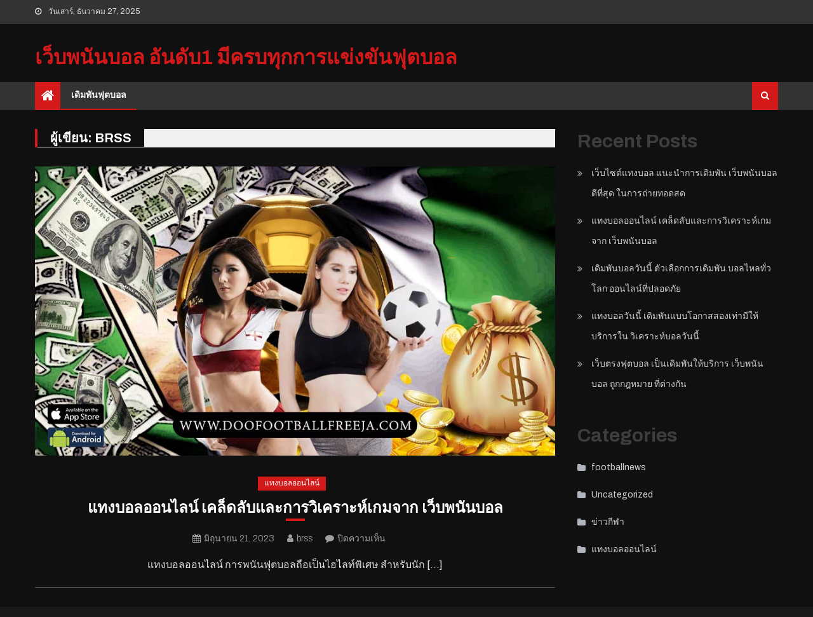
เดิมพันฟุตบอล (98, 95)
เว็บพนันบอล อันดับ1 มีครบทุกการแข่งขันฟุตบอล (246, 57)
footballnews (618, 467)
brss (304, 538)
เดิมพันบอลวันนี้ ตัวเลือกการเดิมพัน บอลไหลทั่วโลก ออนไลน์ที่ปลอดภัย (681, 279)
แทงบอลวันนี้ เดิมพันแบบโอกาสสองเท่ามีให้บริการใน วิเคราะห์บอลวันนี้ (674, 326)
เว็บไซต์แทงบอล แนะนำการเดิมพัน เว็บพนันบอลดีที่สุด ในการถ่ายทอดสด (684, 183)
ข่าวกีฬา (607, 522)
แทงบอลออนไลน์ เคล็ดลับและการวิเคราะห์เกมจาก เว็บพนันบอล (295, 507)
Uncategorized (622, 494)
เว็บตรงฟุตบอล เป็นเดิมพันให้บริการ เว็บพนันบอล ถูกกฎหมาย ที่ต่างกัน (677, 374)
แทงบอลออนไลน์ (291, 482)
